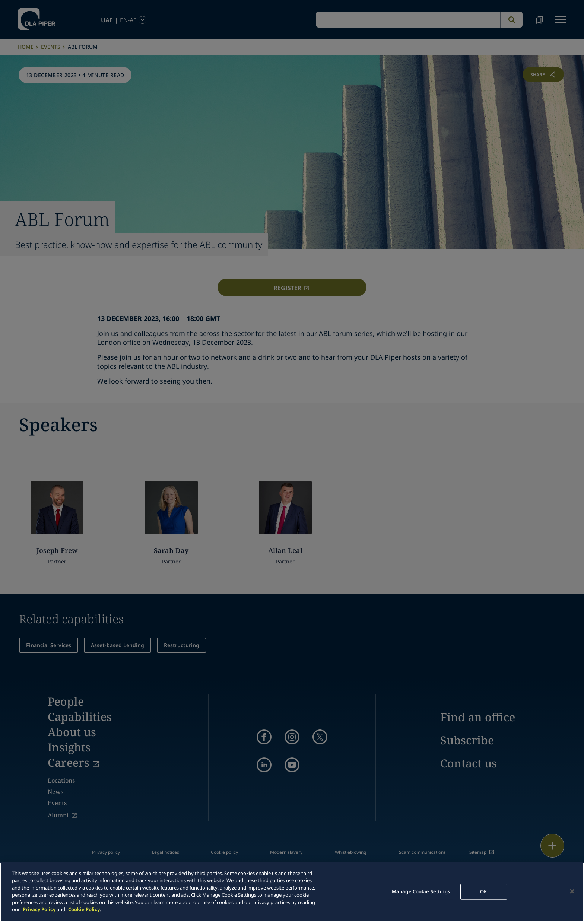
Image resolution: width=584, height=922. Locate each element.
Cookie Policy (84, 909)
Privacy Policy (39, 909)
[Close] (572, 891)
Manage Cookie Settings (421, 891)
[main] (292, 892)
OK (483, 891)
